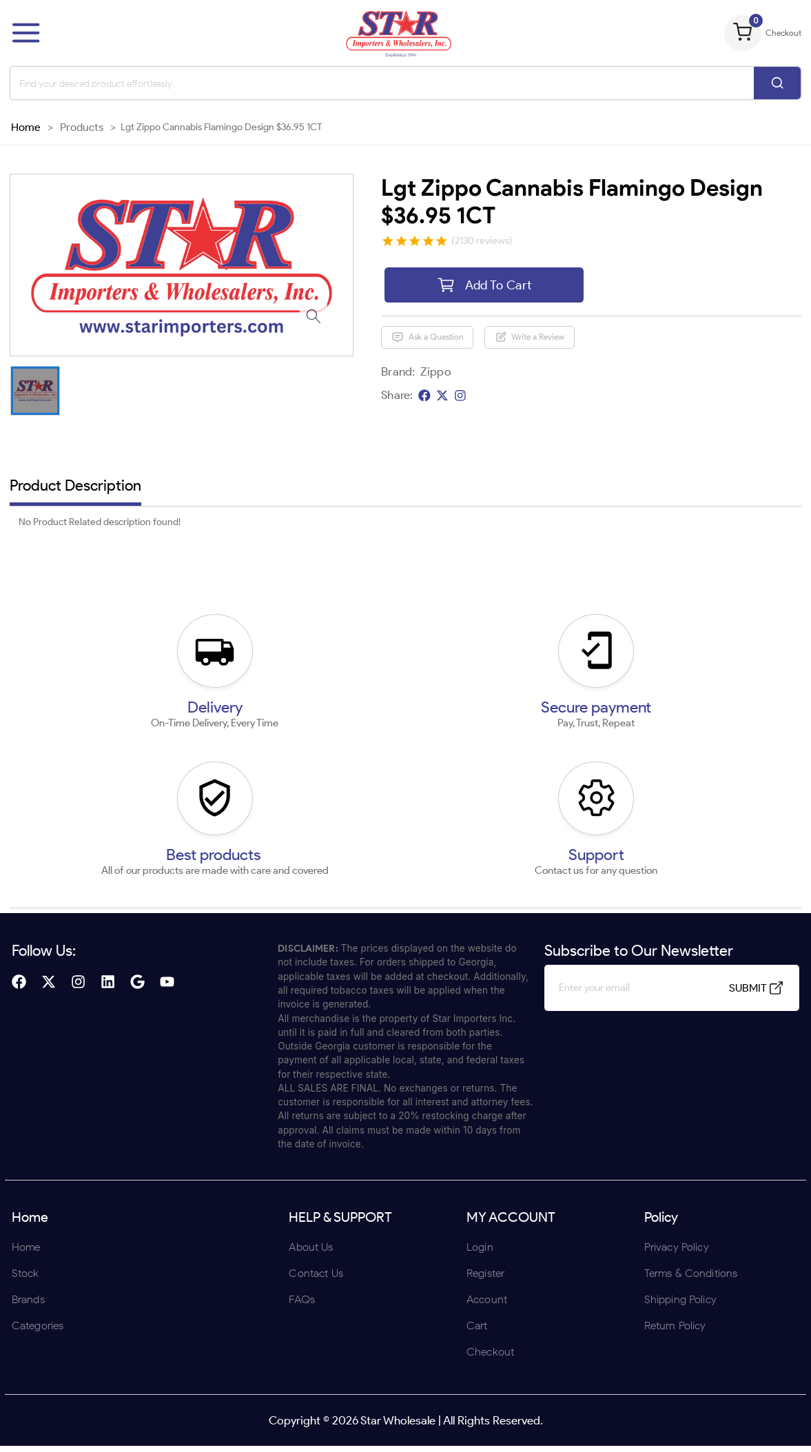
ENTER (332, 816)
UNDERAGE (479, 816)
